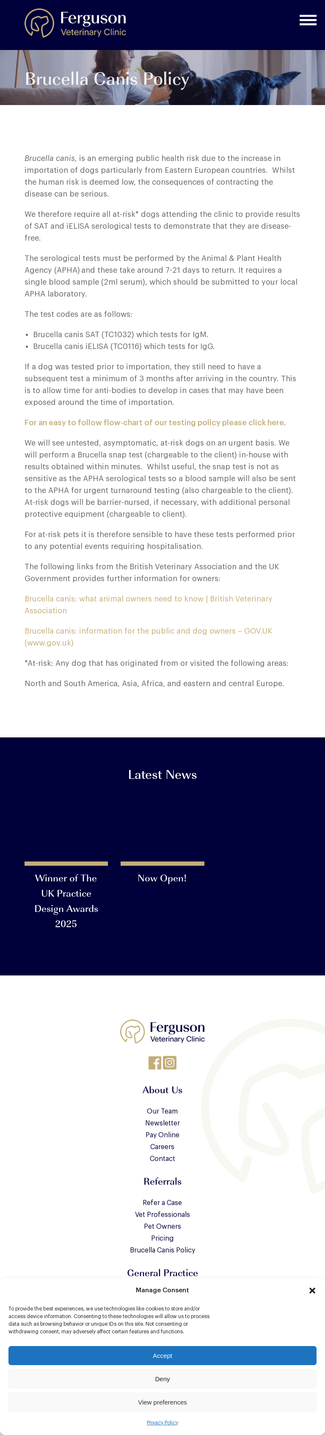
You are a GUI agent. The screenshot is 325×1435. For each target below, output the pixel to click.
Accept (162, 1355)
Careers (162, 1147)
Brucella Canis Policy (162, 1250)
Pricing (162, 1238)
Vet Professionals (162, 1214)
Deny (162, 1378)
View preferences (162, 1402)
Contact (162, 1158)
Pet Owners (162, 1226)
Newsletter (162, 1123)
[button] (312, 1290)
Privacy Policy (162, 1422)
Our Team (162, 1111)
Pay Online (162, 1135)
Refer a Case (162, 1203)
